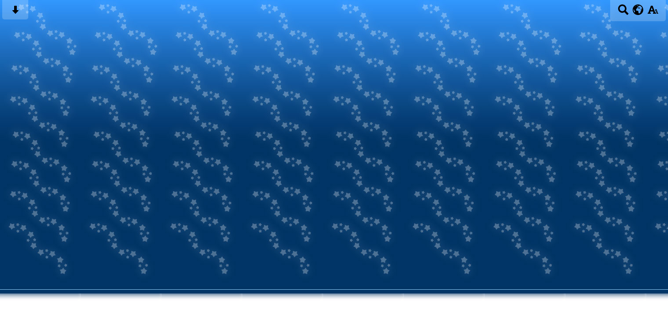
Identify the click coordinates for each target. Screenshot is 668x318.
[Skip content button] (15, 12)
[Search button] (623, 12)
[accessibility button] (652, 12)
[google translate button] (638, 9)
